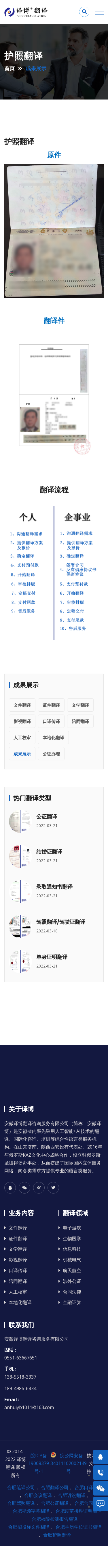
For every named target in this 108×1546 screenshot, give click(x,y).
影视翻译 (22, 721)
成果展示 (22, 754)
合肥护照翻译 (57, 1534)
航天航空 (72, 1270)
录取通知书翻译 (54, 886)
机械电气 (72, 1260)
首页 (9, 68)
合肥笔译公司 (21, 1487)
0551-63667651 (20, 1358)
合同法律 (72, 1292)
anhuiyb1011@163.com (29, 1407)
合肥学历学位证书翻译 (79, 1527)
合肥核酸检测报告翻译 (55, 1519)
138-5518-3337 (20, 1377)
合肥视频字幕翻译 (31, 1511)
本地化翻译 (53, 737)
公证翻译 (46, 816)
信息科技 (72, 1249)
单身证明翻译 (51, 957)
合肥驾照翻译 (21, 1503)
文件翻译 (22, 705)
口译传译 (51, 721)
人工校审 (22, 737)
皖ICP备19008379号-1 (38, 1463)
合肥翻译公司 (55, 1487)
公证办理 (51, 754)
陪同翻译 (80, 721)
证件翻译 (51, 705)
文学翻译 (80, 705)
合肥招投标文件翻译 (29, 1527)
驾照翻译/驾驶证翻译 (60, 921)
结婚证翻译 (49, 851)
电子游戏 (72, 1228)
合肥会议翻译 (38, 1495)
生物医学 (72, 1239)
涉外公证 (72, 1281)
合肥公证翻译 (55, 1503)
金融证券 (72, 1302)
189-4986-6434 (20, 1388)
